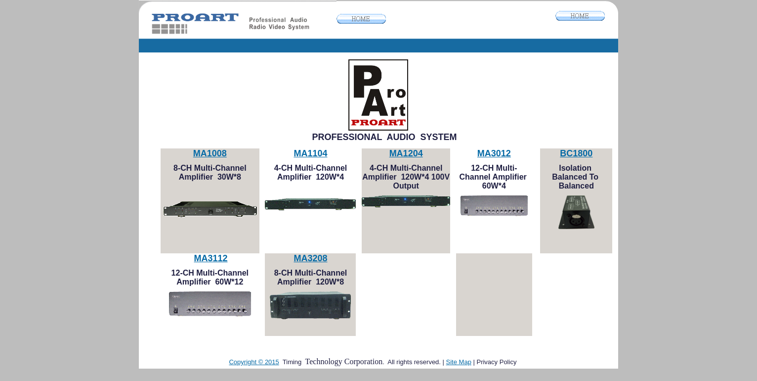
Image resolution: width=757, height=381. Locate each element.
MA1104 (310, 153)
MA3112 (210, 258)
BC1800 (576, 153)
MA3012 (494, 153)
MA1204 (406, 153)
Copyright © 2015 (254, 362)
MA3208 (310, 258)
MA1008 (210, 153)
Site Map (458, 362)
